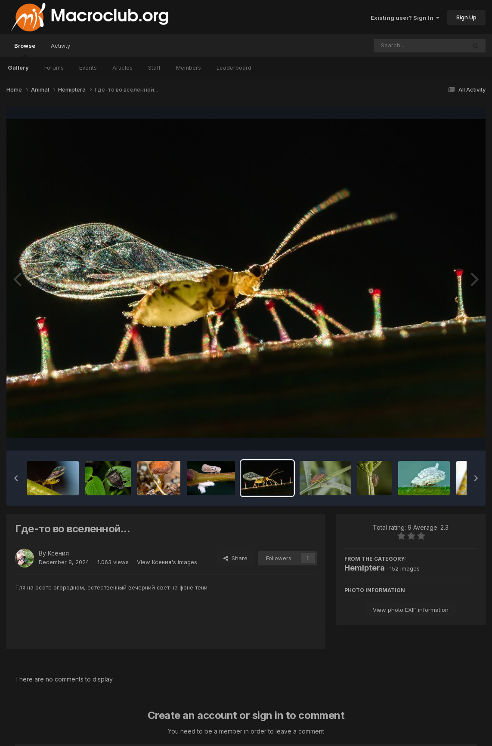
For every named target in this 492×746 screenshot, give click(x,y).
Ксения (58, 553)
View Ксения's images (167, 562)
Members (188, 67)
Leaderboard (234, 67)
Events (88, 67)
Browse (24, 49)
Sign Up (466, 17)
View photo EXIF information (411, 609)
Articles (122, 67)
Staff (154, 67)
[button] (15, 478)
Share (235, 558)
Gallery (18, 67)
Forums (54, 67)
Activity (60, 45)
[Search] (396, 45)
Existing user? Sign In (405, 17)
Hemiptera (364, 567)
